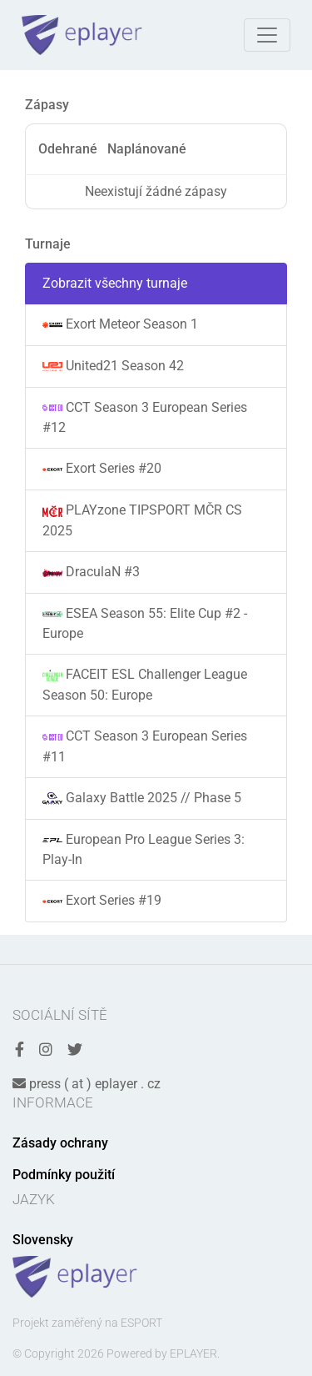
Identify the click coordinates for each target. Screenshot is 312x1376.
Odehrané (67, 149)
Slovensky (42, 1240)
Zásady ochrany (60, 1143)
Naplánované (146, 149)
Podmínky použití (63, 1175)
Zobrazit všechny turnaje (114, 283)
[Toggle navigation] (267, 35)
